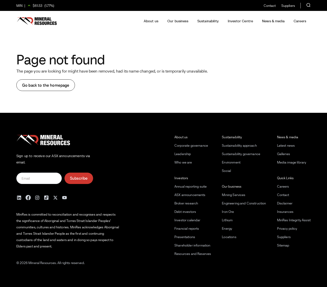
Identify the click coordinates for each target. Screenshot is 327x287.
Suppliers (288, 5)
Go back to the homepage (45, 85)
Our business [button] (177, 21)
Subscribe (79, 178)
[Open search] (308, 5)
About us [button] (151, 21)
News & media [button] (273, 21)
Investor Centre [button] (240, 21)
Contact (270, 5)
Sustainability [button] (208, 21)
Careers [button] (300, 21)
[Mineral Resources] (36, 21)
